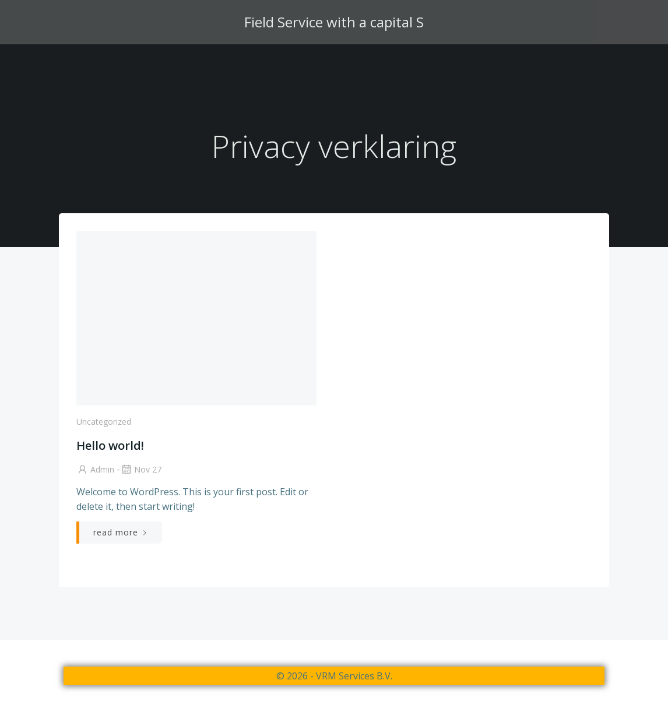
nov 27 (140, 469)
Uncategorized (103, 421)
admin (95, 469)
